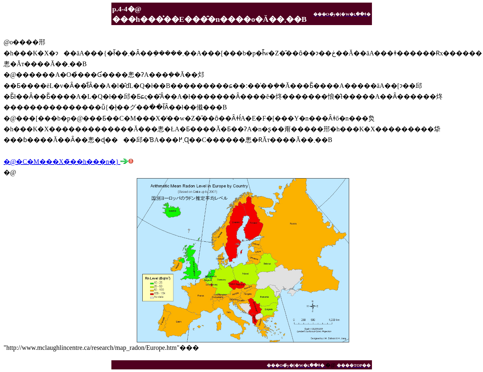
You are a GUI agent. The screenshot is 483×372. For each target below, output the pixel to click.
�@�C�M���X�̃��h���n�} (69, 161)
